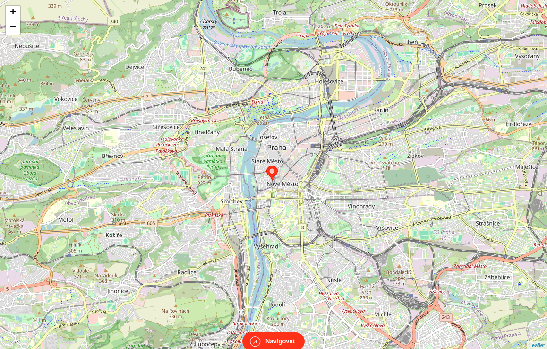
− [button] (13, 27)
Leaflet (537, 337)
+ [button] (13, 13)
